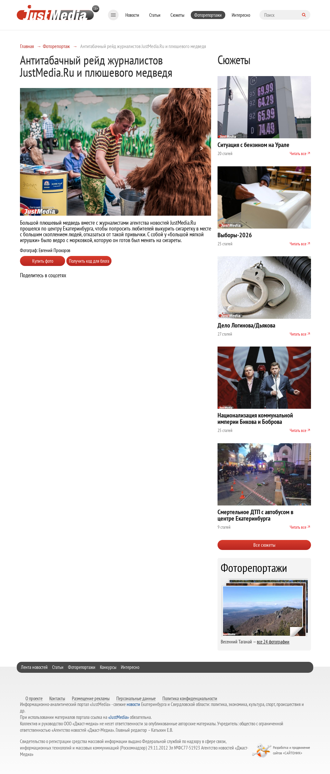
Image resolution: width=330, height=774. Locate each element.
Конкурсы (108, 667)
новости (133, 704)
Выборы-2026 (235, 235)
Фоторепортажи (208, 15)
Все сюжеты (264, 545)
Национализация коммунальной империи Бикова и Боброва (255, 418)
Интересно (241, 15)
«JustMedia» (118, 717)
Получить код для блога (89, 261)
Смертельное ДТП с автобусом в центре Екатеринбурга (255, 515)
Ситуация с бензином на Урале (253, 145)
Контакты (57, 698)
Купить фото (42, 261)
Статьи (154, 15)
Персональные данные (136, 698)
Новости (132, 15)
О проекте (34, 698)
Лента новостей (34, 667)
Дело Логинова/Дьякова (246, 325)
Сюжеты (177, 15)
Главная (27, 46)
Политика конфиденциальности (189, 698)
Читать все (298, 153)
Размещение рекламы (91, 698)
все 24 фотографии (273, 642)
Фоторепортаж (56, 46)
